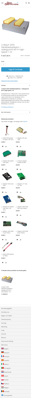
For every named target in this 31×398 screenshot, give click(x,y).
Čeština (5, 384)
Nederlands (6, 372)
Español (5, 360)
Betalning (4, 327)
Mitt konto (4, 345)
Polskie (4, 380)
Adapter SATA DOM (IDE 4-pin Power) (22, 207)
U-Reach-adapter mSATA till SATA (22, 161)
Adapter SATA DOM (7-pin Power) (8, 232)
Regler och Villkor (6, 316)
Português (6, 368)
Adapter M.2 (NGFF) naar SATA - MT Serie (8, 208)
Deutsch (5, 353)
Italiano (5, 364)
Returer (3, 337)
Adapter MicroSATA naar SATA (8, 161)
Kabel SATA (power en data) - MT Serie (8, 138)
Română (5, 391)
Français (5, 356)
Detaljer (3, 85)
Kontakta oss (5, 312)
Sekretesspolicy (6, 319)
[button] (2, 146)
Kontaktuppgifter (6, 308)
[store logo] (12, 3)
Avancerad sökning (7, 341)
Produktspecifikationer (9, 81)
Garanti (3, 334)
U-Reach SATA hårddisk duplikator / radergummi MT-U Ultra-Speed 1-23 (7, 289)
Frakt (2, 330)
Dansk (4, 376)
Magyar (5, 387)
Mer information (6, 112)
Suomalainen (6, 395)
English (5, 349)
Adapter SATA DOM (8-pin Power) (22, 232)
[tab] (15, 85)
